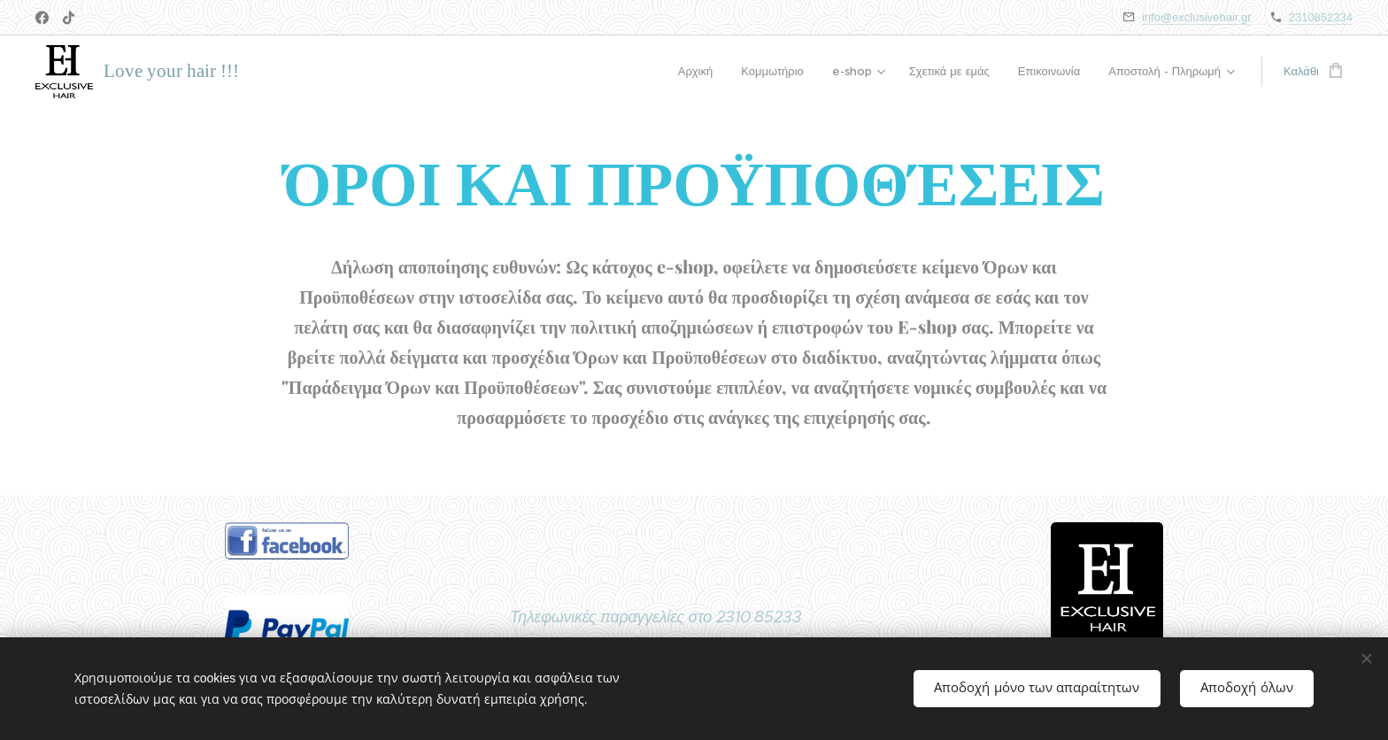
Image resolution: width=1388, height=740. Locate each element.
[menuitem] (701, 72)
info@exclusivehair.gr (1197, 17)
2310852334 (1321, 17)
